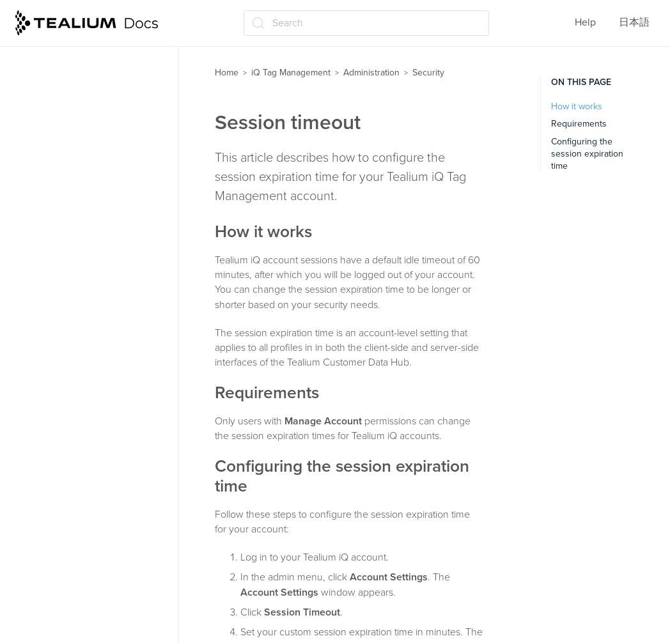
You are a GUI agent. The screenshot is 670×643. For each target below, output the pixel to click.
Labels (37, 127)
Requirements (579, 123)
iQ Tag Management (291, 72)
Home (226, 72)
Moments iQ (49, 152)
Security (47, 252)
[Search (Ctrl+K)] (366, 23)
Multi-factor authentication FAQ (94, 375)
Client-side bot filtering (79, 507)
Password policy (70, 277)
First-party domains (71, 457)
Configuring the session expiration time (587, 154)
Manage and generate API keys (104, 407)
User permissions (67, 227)
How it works (576, 106)
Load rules (46, 51)
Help (585, 22)
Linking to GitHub (66, 482)
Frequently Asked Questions (87, 582)
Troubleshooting (59, 557)
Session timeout (70, 302)
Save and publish (61, 177)
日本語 (634, 22)
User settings (57, 432)
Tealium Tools (52, 532)
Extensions (47, 102)
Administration (56, 202)
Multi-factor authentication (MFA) (94, 334)
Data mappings (56, 77)
